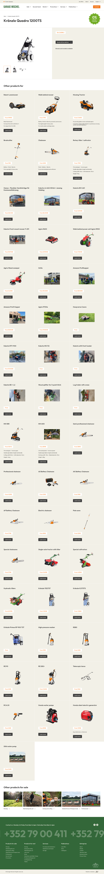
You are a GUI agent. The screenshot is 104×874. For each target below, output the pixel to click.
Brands (92, 1)
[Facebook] (94, 825)
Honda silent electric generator (85, 705)
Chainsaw (42, 140)
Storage (44, 850)
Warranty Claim (83, 852)
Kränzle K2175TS (79, 588)
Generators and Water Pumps (31, 856)
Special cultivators (80, 549)
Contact (96, 7)
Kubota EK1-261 (79, 188)
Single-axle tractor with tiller (49, 549)
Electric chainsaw (45, 510)
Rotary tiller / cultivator (82, 140)
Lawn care (26, 852)
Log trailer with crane (81, 385)
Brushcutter (8, 140)
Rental (45, 6)
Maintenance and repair (48, 848)
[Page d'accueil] (11, 7)
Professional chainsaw (12, 472)
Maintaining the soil (10, 848)
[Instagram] (97, 825)
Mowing (7, 846)
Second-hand (37, 6)
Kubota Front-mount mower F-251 (16, 229)
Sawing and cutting (10, 850)
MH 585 (6, 424)
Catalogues (63, 850)
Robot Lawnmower (11, 95)
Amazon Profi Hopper (12, 307)
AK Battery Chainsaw (81, 472)
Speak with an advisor (64, 42)
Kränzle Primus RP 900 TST (14, 627)
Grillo (40, 268)
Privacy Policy (83, 856)
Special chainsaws (10, 549)
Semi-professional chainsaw (83, 424)
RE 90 (6, 666)
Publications (73, 6)
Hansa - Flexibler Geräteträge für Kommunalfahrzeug (16, 189)
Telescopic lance (79, 666)
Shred (25, 854)
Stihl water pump (10, 746)
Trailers (26, 861)
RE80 (75, 627)
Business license (83, 854)
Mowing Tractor (79, 95)
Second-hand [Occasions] (9, 856)
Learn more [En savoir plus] (8, 130)
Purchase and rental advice (49, 846)
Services (63, 6)
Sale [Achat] (5, 16)
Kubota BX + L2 (9, 385)
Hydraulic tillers (9, 588)
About (87, 1)
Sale (29, 6)
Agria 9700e (43, 307)
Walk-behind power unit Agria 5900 (86, 229)
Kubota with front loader (82, 346)
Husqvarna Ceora (79, 307)
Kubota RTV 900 (10, 346)
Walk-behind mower (45, 95)
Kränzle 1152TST (44, 588)
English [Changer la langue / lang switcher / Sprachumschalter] (98, 1)
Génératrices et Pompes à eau (13, 852)
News (62, 848)
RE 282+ (41, 666)
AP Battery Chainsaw (12, 510)
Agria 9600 (42, 229)
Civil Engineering (28, 859)
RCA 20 (6, 705)
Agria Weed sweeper (12, 268)
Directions (11, 1)
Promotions (54, 6)
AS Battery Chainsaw (46, 472)
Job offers (81, 1)
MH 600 (41, 424)
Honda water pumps (46, 705)
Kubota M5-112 (43, 346)
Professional (9, 854)
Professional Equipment (29, 858)
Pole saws (76, 510)
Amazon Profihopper (81, 268)
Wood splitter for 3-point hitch (49, 385)
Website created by (92, 871)
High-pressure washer (46, 627)
